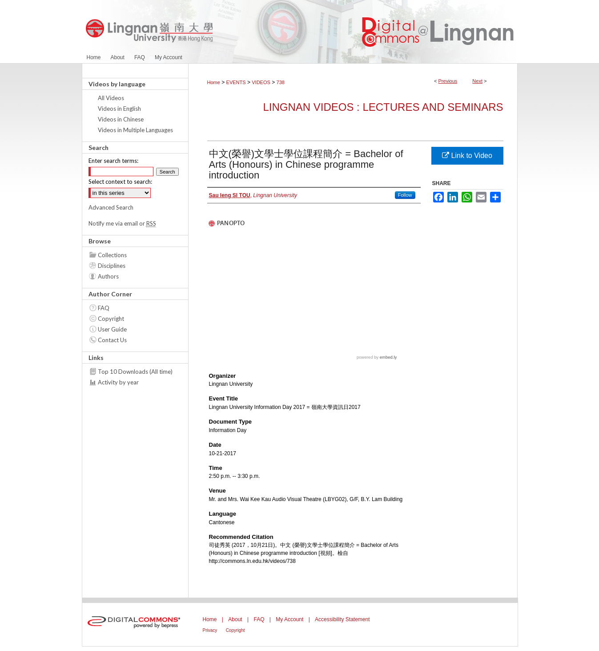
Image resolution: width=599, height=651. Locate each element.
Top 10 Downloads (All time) (135, 371)
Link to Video (467, 155)
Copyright (111, 318)
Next (477, 81)
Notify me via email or (122, 223)
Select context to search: (120, 181)
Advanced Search (110, 207)
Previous (448, 81)
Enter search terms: (113, 160)
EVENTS (236, 82)
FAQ (103, 307)
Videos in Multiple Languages (135, 129)
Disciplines (111, 265)
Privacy (210, 630)
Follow (405, 195)
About (235, 619)
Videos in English (119, 108)
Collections (112, 255)
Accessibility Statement (342, 619)
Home (213, 82)
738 (281, 82)
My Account (289, 619)
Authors (108, 276)
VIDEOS (261, 82)
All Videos (111, 97)
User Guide (112, 329)
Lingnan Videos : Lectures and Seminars (383, 107)
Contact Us (112, 340)
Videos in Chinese (121, 119)
